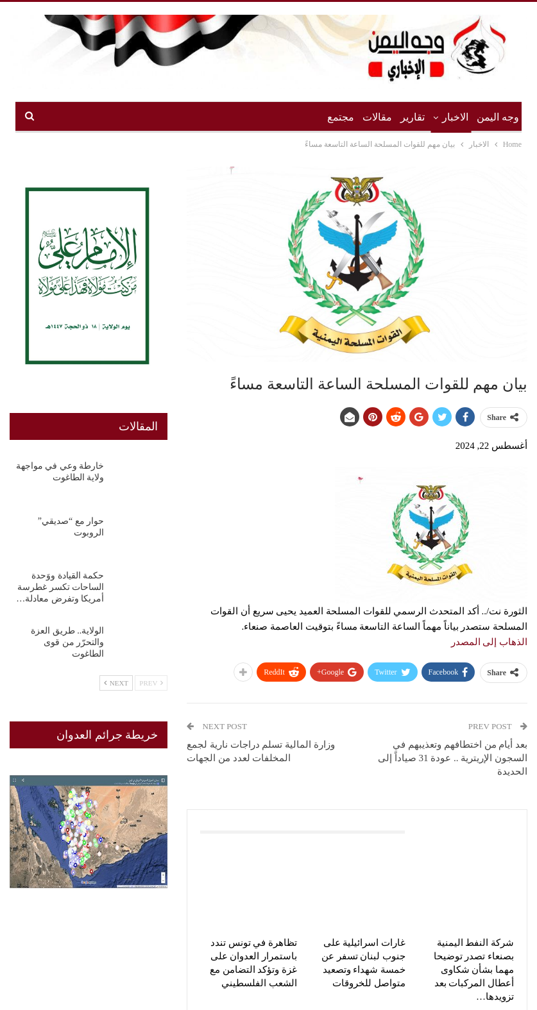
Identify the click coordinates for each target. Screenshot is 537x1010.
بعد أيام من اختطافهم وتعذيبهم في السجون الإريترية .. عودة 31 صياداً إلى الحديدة (452, 758)
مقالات (377, 117)
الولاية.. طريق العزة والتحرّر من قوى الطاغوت (67, 642)
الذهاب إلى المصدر (489, 642)
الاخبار (455, 117)
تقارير (412, 117)
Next (116, 683)
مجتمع (340, 117)
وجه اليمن (498, 117)
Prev (151, 683)
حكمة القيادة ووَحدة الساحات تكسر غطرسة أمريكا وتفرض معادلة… (60, 587)
